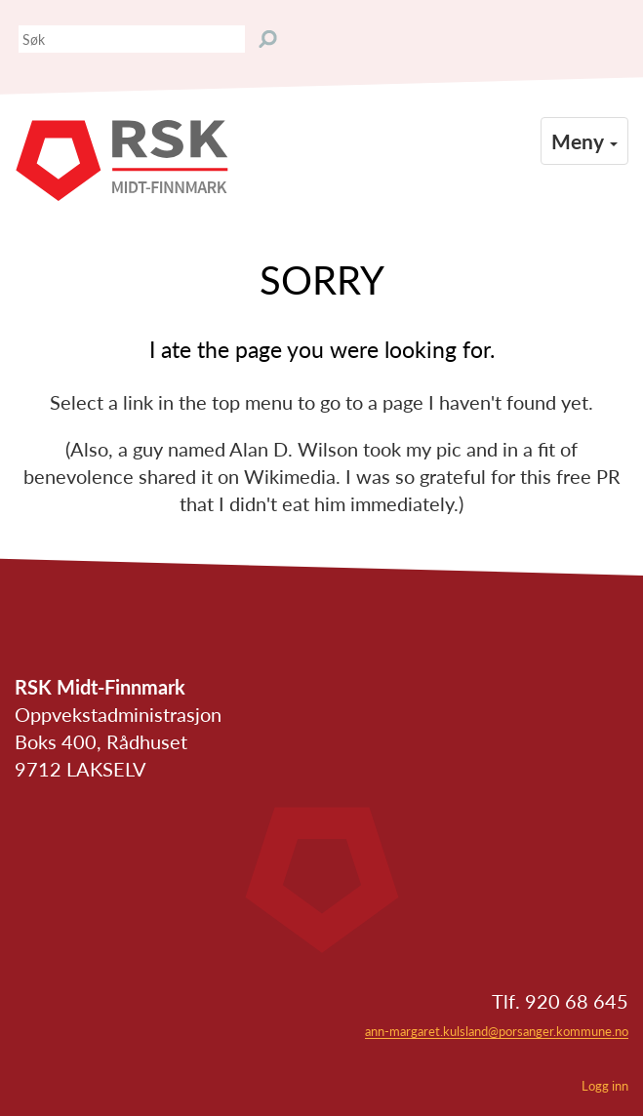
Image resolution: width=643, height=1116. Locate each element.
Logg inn (605, 1086)
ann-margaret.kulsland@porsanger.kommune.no (496, 1031)
